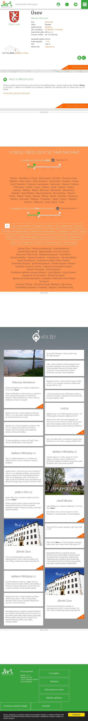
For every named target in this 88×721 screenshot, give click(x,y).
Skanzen (79, 226)
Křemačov (19, 187)
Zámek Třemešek (35, 269)
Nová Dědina (27, 193)
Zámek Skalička (18, 257)
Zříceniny (10, 237)
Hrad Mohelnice (61, 248)
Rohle (53, 196)
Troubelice (45, 199)
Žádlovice (38, 202)
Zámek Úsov (24, 248)
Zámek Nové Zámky (27, 251)
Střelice (14, 199)
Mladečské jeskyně (48, 254)
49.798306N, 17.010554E (54, 29)
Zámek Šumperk (56, 275)
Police (28, 196)
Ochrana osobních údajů (15, 706)
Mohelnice (48, 27)
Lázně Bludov (54, 272)
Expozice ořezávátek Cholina (57, 266)
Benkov (13, 178)
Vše (7, 226)
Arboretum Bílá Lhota (26, 254)
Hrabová (31, 184)
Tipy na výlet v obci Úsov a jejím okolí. (16, 93)
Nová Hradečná (43, 193)
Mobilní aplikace (54, 697)
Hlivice (75, 181)
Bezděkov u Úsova (21, 53)
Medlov (26, 190)
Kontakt (46, 706)
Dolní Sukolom (40, 181)
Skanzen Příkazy (24, 284)
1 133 (47, 42)
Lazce (37, 187)
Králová (75, 184)
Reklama (54, 681)
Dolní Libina (25, 181)
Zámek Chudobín (36, 257)
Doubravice (55, 181)
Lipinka (61, 187)
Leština (45, 187)
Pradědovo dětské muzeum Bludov (28, 272)
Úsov (36, 12)
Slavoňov (62, 196)
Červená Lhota (69, 178)
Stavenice (73, 196)
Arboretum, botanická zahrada (43, 231)
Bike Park (16, 242)
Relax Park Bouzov (26, 260)
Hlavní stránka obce (79, 67)
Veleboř (72, 199)
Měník (35, 190)
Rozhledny (63, 231)
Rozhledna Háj (66, 287)
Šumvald (24, 199)
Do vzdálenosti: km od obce (35, 160)
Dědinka (14, 181)
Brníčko (56, 178)
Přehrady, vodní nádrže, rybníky (15, 231)
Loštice (70, 187)
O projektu (54, 673)
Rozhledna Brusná (21, 263)
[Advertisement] (44, 130)
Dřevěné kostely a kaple (27, 237)
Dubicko (67, 181)
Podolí (20, 196)
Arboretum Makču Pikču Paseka (53, 260)
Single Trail (28, 242)
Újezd (55, 199)
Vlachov (28, 202)
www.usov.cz (50, 47)
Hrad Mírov (65, 254)
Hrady (73, 231)
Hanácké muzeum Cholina (28, 266)
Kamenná (55, 184)
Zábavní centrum (53, 242)
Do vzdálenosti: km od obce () (32, 208)
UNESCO (50, 226)
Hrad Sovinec (69, 272)
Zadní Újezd (51, 202)
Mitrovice (44, 190)
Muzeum (39, 242)
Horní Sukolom (18, 184)
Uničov (63, 199)
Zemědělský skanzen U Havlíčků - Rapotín (36, 287)
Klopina (65, 184)
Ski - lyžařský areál (65, 226)
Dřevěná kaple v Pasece (63, 263)
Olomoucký (49, 22)
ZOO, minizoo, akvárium (22, 226)
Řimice (45, 196)
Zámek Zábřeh (68, 257)
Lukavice (17, 190)
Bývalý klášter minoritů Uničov (54, 251)
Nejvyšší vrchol (75, 237)
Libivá (53, 187)
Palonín (71, 193)
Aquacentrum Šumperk (34, 275)
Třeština (34, 199)
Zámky (82, 231)
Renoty (36, 196)
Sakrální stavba (70, 242)
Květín (29, 187)
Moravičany (68, 190)
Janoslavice (43, 184)
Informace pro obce (54, 689)
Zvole (61, 202)
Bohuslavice (45, 178)
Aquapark (39, 226)
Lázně (63, 237)
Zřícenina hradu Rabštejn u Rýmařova (53, 284)
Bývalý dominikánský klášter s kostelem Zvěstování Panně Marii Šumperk (44, 280)
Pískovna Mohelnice (41, 248)
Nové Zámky (59, 193)
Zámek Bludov (53, 269)
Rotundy (44, 237)
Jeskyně (54, 237)
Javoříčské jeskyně (41, 263)
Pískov (12, 196)
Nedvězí (16, 193)
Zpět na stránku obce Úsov (76, 106)
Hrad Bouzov (53, 257)
